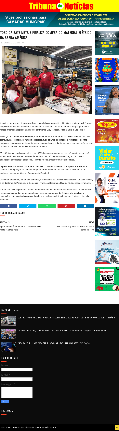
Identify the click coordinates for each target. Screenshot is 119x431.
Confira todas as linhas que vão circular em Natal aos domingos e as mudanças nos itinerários (67, 317)
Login (54, 427)
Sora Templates (13, 427)
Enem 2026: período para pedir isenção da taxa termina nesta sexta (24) (54, 343)
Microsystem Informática (41, 427)
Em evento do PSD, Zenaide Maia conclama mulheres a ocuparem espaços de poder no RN (62, 330)
